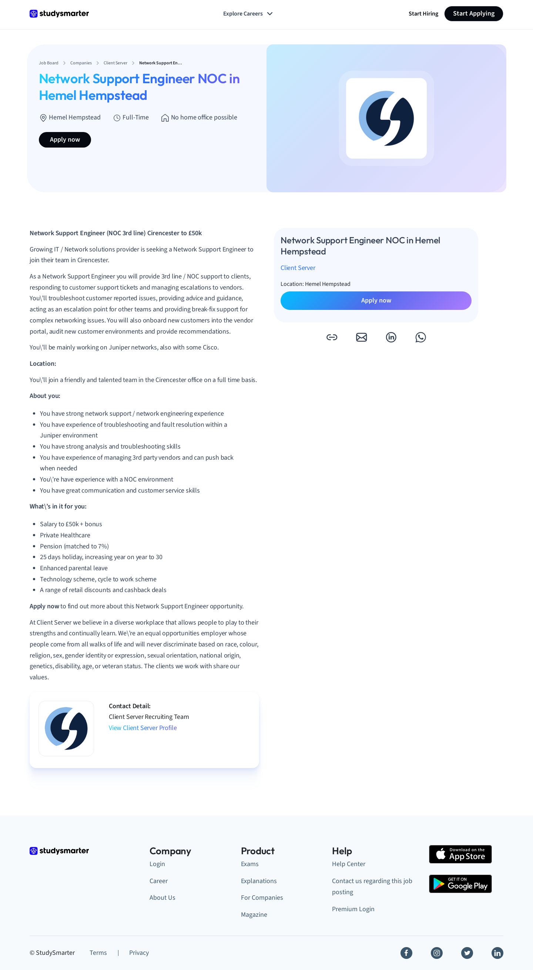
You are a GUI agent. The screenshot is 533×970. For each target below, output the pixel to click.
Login (157, 864)
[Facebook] (406, 953)
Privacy (139, 952)
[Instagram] (437, 953)
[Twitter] (467, 953)
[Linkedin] (497, 953)
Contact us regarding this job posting (372, 886)
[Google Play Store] (460, 884)
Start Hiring (423, 14)
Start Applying (474, 13)
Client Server (298, 268)
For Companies (262, 897)
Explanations (259, 881)
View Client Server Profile (143, 728)
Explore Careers (248, 13)
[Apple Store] (460, 854)
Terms (98, 952)
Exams (250, 864)
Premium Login (353, 909)
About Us (162, 897)
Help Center (348, 864)
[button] (332, 337)
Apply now (65, 139)
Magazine (254, 914)
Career (159, 881)
